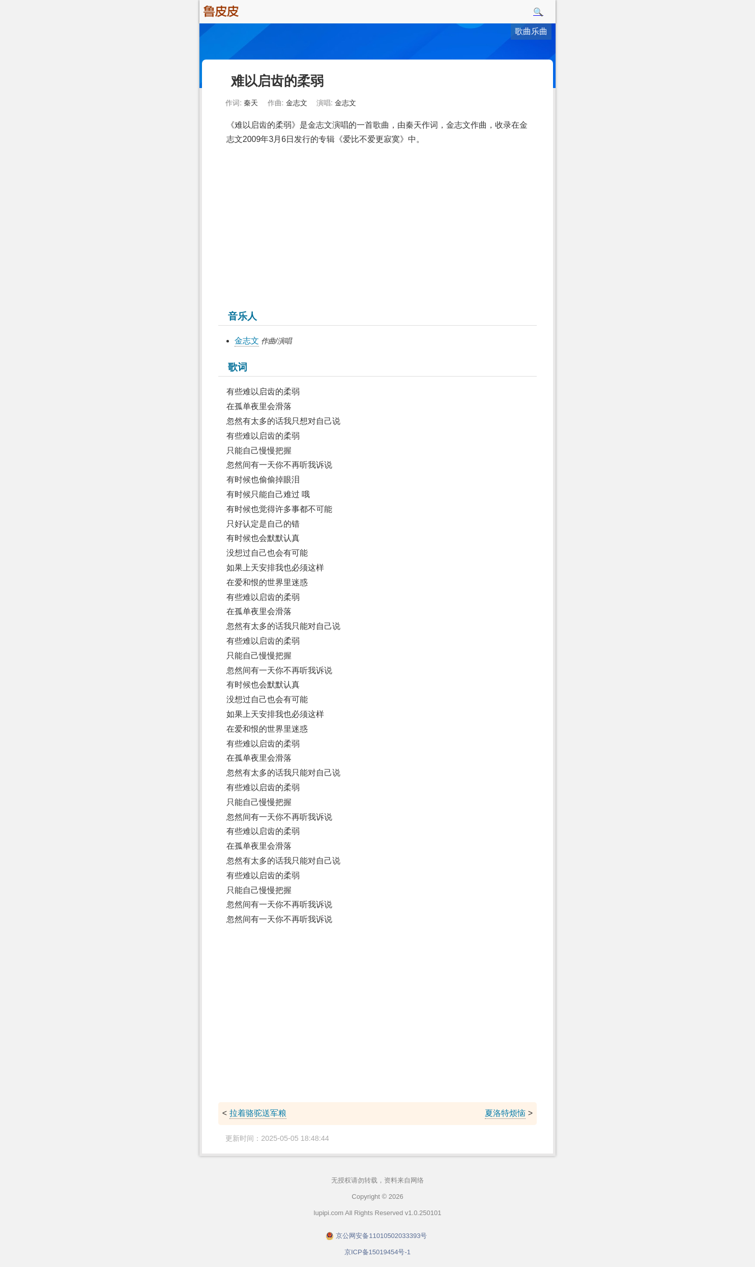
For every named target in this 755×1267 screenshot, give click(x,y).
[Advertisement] (377, 226)
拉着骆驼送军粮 (257, 1113)
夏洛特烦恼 (505, 1113)
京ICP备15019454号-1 (377, 1252)
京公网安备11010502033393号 (381, 1236)
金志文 (247, 340)
